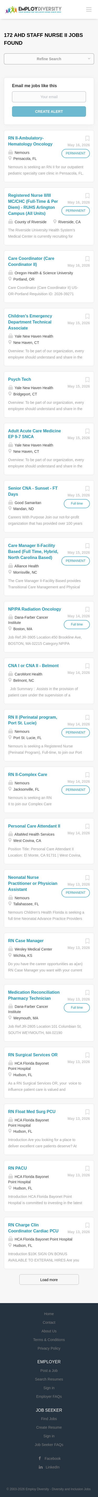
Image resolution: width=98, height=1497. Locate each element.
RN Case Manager (26, 941)
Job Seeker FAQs (49, 1445)
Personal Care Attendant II (34, 826)
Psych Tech (19, 379)
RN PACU (17, 1168)
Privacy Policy (49, 1348)
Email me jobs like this (34, 85)
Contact (49, 1322)
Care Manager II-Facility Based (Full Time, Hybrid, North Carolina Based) (33, 551)
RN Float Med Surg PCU (31, 1111)
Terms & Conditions (49, 1340)
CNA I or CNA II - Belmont (33, 665)
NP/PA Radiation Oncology (34, 609)
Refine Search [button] (49, 59)
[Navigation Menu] (88, 9)
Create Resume (49, 1427)
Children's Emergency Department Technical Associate (30, 322)
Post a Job (48, 1370)
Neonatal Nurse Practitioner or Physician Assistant (32, 883)
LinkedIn (53, 1467)
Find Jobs (49, 1419)
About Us (49, 1331)
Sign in (49, 1388)
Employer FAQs (49, 1396)
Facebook (53, 1458)
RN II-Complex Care (27, 774)
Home (49, 1314)
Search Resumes (49, 1379)
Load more (49, 1280)
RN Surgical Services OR (32, 1055)
